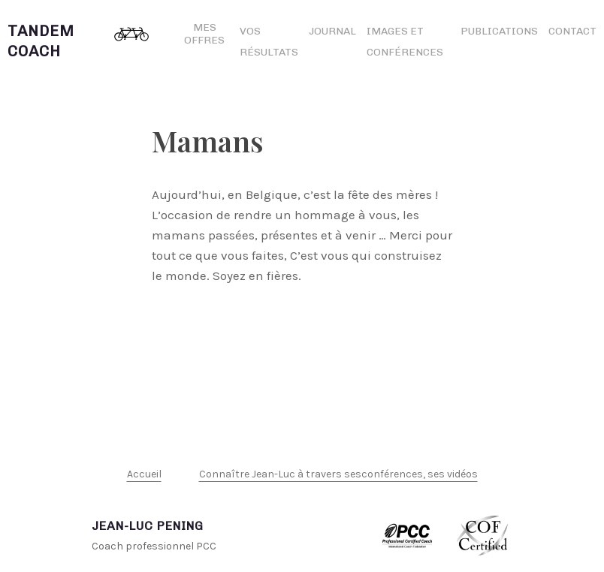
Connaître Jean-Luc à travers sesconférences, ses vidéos (338, 474)
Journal (332, 31)
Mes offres (204, 34)
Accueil (144, 474)
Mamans (208, 141)
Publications (499, 31)
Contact (572, 31)
